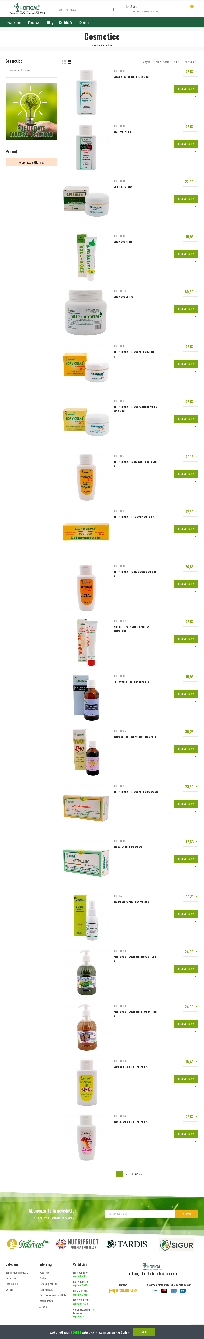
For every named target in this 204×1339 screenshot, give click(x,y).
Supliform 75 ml (122, 242)
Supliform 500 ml (123, 297)
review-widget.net (150, 11)
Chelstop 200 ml (122, 132)
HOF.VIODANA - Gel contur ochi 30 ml (134, 517)
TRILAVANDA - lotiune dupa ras (131, 682)
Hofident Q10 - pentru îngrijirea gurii (134, 737)
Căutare (113, 9)
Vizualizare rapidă (195, 98)
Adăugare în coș (186, 89)
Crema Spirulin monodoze (127, 847)
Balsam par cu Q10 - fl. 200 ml (130, 1122)
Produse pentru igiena (19, 70)
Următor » (137, 1174)
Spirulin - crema (122, 187)
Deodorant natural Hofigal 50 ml (131, 902)
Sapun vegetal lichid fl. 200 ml (131, 77)
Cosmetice (14, 61)
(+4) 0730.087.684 (123, 1290)
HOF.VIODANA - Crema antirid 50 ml (133, 352)
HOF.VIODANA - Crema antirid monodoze (135, 792)
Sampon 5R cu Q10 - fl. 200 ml (130, 1067)
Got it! (144, 1332)
